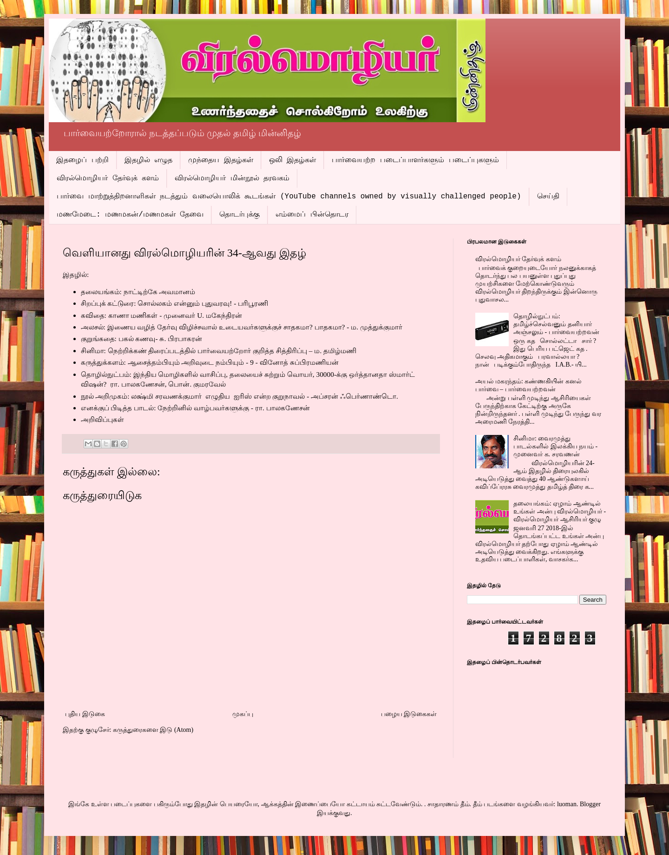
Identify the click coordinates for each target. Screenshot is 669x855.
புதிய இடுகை (85, 713)
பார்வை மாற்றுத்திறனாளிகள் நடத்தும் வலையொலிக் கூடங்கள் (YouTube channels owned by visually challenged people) (289, 196)
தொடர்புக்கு (239, 214)
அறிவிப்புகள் (102, 419)
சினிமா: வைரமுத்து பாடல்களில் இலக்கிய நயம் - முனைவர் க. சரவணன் (555, 446)
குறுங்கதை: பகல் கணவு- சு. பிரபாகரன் (142, 338)
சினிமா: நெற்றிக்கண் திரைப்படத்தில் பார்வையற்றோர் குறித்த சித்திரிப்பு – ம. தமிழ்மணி (219, 351)
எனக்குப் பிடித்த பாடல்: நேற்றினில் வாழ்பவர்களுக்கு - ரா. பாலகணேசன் (195, 408)
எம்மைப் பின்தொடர (311, 214)
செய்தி (548, 196)
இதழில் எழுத (149, 160)
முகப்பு (242, 713)
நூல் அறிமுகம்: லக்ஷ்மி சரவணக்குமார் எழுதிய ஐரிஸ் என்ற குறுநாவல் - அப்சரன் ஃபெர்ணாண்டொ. (239, 396)
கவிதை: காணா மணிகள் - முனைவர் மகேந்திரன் (161, 315)
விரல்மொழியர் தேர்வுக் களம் (108, 178)
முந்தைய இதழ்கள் (220, 160)
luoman (567, 804)
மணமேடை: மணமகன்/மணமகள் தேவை (130, 214)
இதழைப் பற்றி (82, 160)
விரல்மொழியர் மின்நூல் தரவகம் (232, 178)
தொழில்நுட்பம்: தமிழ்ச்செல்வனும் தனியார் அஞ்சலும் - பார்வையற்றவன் (556, 324)
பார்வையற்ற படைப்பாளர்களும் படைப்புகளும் (415, 160)
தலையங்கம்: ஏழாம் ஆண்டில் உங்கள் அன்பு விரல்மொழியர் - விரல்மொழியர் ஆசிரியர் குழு (559, 511)
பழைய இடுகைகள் (409, 713)
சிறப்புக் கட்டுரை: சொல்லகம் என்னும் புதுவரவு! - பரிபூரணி (175, 303)
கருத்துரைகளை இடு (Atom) (153, 729)
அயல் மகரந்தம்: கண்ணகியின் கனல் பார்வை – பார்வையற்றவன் (528, 385)
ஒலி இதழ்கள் (292, 160)
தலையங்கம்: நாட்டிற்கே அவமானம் (138, 292)
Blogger (590, 804)
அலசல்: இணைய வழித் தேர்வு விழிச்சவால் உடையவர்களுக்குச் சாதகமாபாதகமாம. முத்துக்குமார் (241, 327)
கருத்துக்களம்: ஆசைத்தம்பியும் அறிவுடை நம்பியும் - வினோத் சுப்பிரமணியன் (210, 362)
